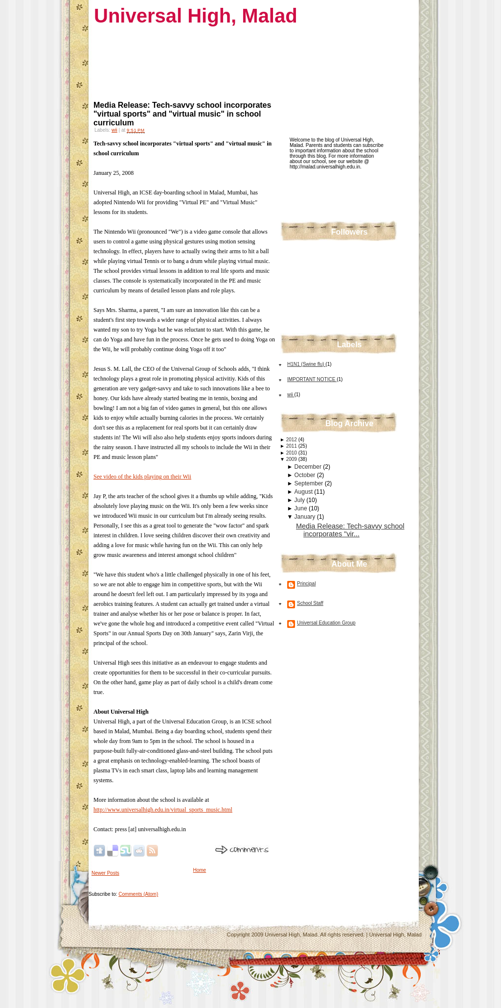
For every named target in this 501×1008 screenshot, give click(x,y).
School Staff (310, 603)
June (302, 508)
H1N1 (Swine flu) (306, 364)
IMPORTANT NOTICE (312, 379)
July (301, 500)
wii (114, 130)
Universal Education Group (326, 622)
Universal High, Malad (195, 15)
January (306, 516)
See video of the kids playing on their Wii (142, 476)
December (309, 466)
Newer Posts (105, 873)
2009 (292, 459)
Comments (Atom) (138, 894)
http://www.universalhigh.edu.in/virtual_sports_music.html (162, 809)
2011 (292, 446)
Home (199, 870)
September (310, 483)
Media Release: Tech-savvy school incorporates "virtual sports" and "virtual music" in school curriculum (182, 114)
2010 (292, 453)
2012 (292, 439)
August (305, 491)
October (306, 475)
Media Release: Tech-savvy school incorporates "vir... (350, 530)
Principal (306, 583)
